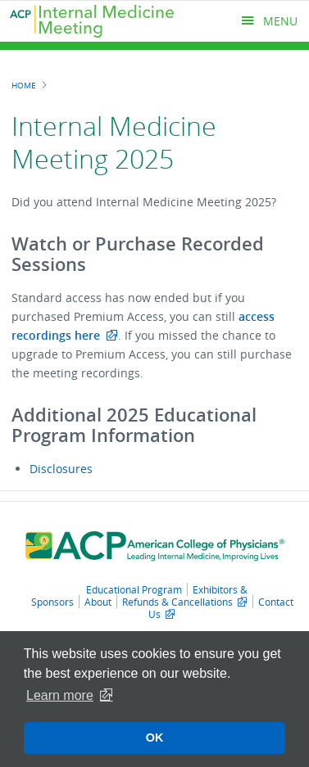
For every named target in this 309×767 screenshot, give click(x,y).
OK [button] (155, 737)
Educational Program (134, 589)
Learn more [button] (59, 695)
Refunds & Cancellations (177, 601)
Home (23, 85)
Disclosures (61, 468)
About (97, 601)
